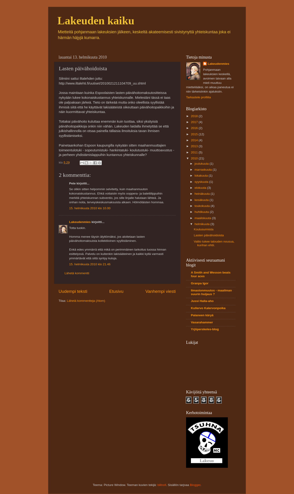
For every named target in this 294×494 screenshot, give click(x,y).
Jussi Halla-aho (202, 301)
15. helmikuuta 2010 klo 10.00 (89, 208)
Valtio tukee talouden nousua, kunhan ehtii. (214, 243)
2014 (195, 140)
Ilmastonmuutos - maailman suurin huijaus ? (211, 292)
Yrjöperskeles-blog (205, 329)
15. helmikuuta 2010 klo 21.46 (89, 264)
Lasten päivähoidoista (209, 235)
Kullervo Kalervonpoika (208, 308)
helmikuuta (202, 224)
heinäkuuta (203, 193)
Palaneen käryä (202, 315)
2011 (195, 152)
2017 (195, 122)
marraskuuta (204, 169)
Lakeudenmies (80, 222)
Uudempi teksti (73, 291)
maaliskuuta (203, 218)
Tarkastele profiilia (198, 97)
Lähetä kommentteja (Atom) (86, 300)
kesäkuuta (202, 200)
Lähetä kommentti (77, 273)
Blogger (195, 485)
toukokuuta (203, 206)
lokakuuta (202, 175)
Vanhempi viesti (160, 291)
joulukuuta (202, 163)
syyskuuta (202, 181)
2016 (195, 128)
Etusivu (116, 291)
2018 (195, 116)
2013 (195, 146)
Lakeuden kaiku (95, 20)
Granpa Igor (200, 283)
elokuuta (201, 187)
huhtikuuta (202, 212)
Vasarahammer (202, 322)
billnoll (162, 485)
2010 (195, 158)
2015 (195, 134)
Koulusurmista (204, 229)
